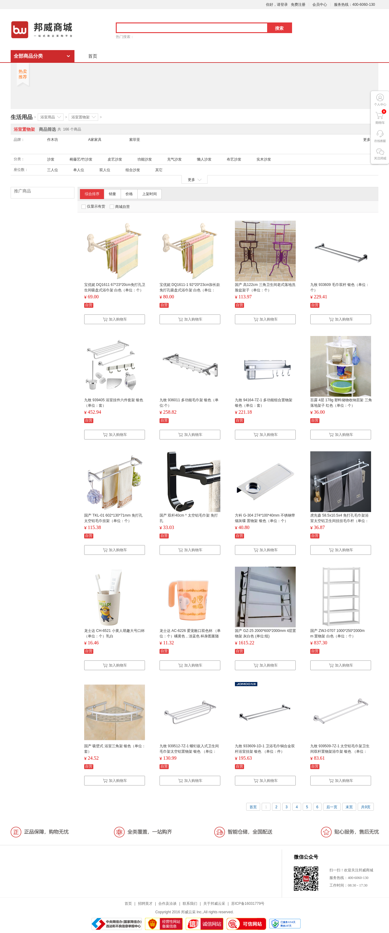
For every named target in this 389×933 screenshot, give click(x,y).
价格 (129, 194)
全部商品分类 (28, 56)
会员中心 (319, 4)
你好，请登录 (277, 4)
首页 (92, 56)
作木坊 (52, 139)
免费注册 (298, 4)
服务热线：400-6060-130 (354, 4)
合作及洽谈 (167, 903)
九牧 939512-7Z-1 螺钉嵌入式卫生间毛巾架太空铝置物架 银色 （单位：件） (189, 751)
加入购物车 (115, 319)
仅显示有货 (93, 206)
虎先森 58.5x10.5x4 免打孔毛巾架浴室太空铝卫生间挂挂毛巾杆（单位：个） (339, 520)
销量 (112, 194)
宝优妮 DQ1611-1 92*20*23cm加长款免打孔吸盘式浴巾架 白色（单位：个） (190, 290)
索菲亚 (134, 139)
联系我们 (190, 903)
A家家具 (95, 139)
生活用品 (22, 117)
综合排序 (92, 194)
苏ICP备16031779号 (247, 903)
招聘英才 (145, 903)
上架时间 (149, 194)
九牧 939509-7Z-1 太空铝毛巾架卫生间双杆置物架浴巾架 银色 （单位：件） (340, 751)
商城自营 (120, 207)
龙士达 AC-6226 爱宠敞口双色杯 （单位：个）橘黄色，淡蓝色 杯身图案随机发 (190, 636)
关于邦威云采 (214, 903)
